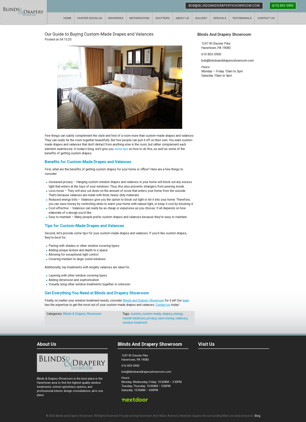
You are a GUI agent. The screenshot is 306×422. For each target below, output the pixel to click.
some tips (121, 149)
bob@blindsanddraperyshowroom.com (224, 5)
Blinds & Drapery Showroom (23, 12)
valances (181, 318)
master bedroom (134, 318)
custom (136, 314)
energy (178, 314)
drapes (167, 314)
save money (166, 318)
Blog (257, 415)
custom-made (151, 314)
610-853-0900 (211, 54)
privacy (151, 318)
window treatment (135, 322)
